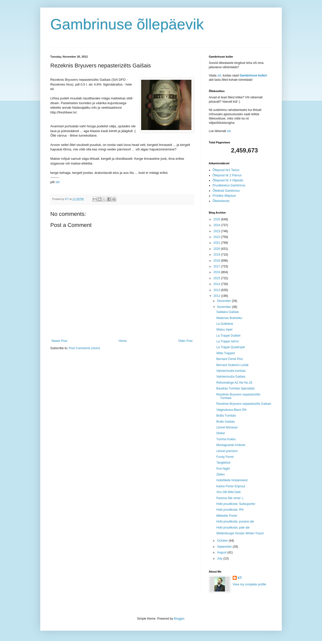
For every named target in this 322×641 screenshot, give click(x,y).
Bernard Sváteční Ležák (232, 365)
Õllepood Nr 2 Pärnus (227, 175)
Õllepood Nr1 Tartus (226, 170)
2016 (217, 272)
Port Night (223, 468)
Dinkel (220, 433)
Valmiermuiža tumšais (231, 371)
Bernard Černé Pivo (229, 359)
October (223, 540)
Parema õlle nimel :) (229, 498)
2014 (217, 284)
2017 (217, 266)
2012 (217, 296)
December (224, 301)
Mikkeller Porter (226, 515)
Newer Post (59, 341)
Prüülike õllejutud (224, 195)
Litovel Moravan (227, 427)
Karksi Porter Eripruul (230, 486)
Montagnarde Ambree (230, 445)
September (225, 546)
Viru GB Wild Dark (228, 492)
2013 (217, 290)
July (220, 558)
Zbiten (220, 474)
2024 (217, 225)
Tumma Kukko (226, 439)
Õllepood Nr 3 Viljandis (228, 180)
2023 (217, 231)
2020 (217, 249)
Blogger (179, 618)
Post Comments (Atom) (84, 348)
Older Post (185, 341)
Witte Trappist (225, 353)
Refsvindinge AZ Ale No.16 (234, 382)
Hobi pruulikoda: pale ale (233, 527)
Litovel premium (227, 451)
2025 (217, 219)
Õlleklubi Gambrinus (226, 190)
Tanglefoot (223, 462)
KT (240, 578)
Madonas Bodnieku (229, 318)
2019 (217, 254)
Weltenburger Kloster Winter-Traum (240, 533)
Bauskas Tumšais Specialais (235, 388)
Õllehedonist (221, 201)
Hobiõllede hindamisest (232, 480)
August (222, 552)
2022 (217, 237)
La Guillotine (224, 324)
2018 (217, 260)
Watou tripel (224, 329)
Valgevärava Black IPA (231, 410)
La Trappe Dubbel (228, 335)
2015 (217, 278)
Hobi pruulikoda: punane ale (235, 521)
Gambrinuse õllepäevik (127, 24)
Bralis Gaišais (225, 421)
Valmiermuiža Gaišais (230, 376)
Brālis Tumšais (226, 415)
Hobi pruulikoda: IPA (230, 509)
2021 (217, 243)
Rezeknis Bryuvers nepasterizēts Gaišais (243, 404)
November (224, 307)
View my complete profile (249, 584)
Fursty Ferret (225, 457)
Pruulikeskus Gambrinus (229, 185)
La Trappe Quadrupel (230, 347)
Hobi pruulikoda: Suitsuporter (235, 504)
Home (123, 341)
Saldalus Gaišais (227, 312)
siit (58, 182)
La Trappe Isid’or (227, 341)
